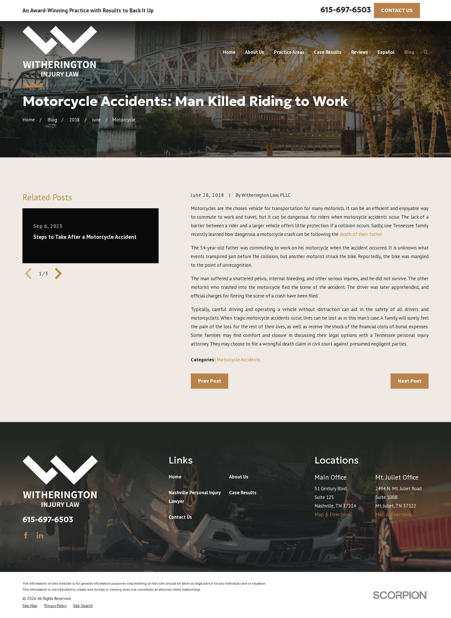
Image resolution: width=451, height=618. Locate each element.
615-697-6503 (345, 9)
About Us (238, 477)
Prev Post (209, 381)
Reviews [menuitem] (359, 52)
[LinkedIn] (40, 535)
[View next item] (58, 273)
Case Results (242, 492)
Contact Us (180, 517)
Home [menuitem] (229, 52)
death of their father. (361, 234)
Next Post (409, 381)
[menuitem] (29, 605)
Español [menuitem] (386, 52)
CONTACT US (397, 10)
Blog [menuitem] (409, 52)
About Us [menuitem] (254, 52)
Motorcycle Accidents (238, 359)
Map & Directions (333, 514)
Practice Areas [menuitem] (289, 52)
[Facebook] (25, 535)
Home (175, 477)
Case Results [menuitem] (327, 52)
